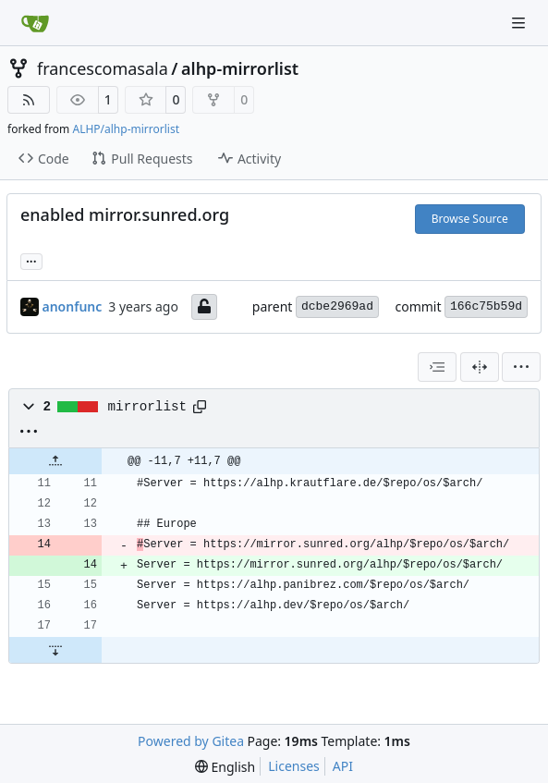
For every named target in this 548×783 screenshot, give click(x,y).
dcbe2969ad (337, 306)
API (343, 766)
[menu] (521, 367)
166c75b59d (486, 306)
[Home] (35, 23)
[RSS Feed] (28, 100)
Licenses (294, 766)
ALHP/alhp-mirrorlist (125, 129)
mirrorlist (148, 406)
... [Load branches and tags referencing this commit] (31, 259)
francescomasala (102, 68)
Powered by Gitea (191, 741)
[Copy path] (200, 407)
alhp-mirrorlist (239, 68)
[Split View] (479, 367)
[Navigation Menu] (520, 22)
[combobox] (437, 367)
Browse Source (470, 218)
